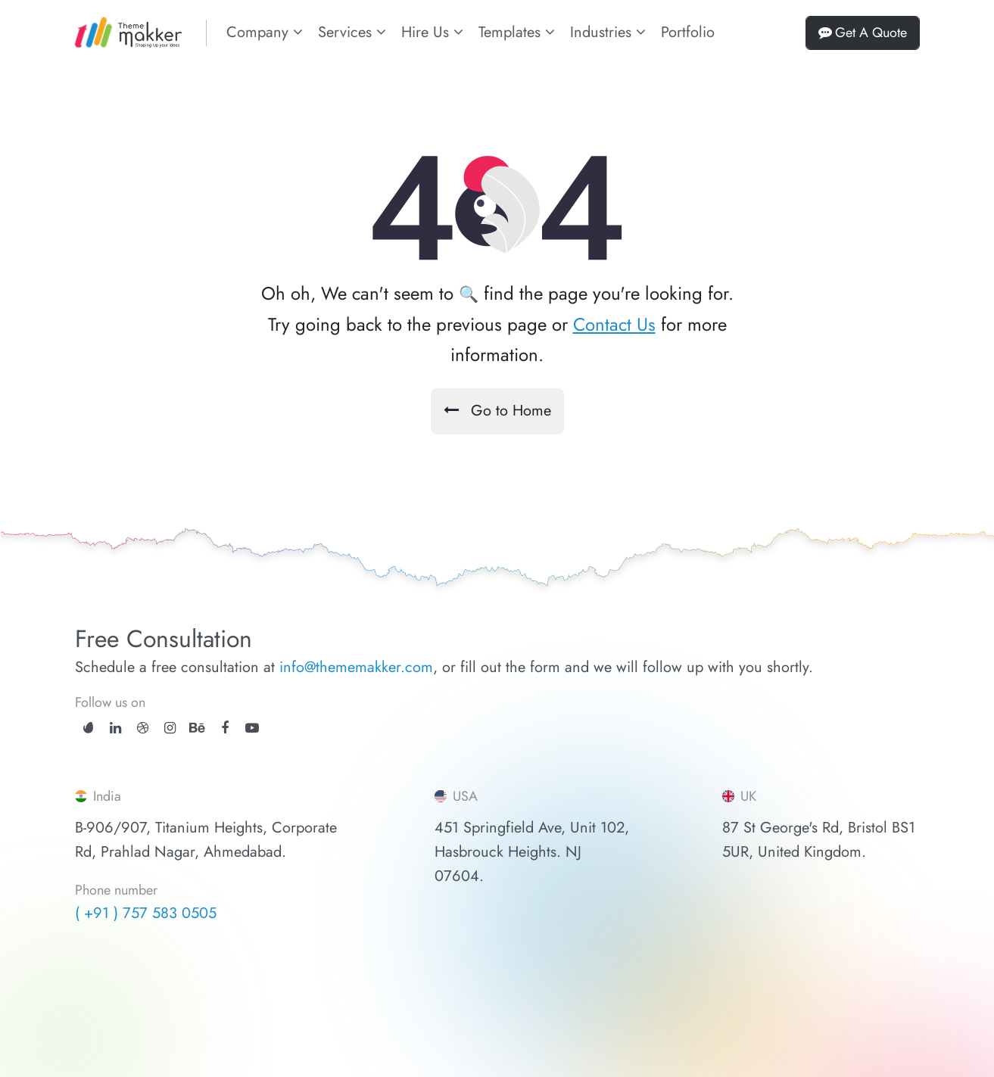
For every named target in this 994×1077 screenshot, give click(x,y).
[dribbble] (142, 728)
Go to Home (497, 411)
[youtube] (252, 728)
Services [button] (352, 32)
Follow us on (110, 702)
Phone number (116, 890)
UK (739, 796)
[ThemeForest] (88, 726)
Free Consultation (163, 638)
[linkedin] (115, 728)
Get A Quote (862, 32)
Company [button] (264, 32)
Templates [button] (516, 32)
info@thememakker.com (356, 667)
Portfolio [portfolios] (688, 32)
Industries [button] (608, 32)
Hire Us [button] (432, 32)
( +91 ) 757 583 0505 (146, 913)
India (98, 796)
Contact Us (614, 324)
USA (456, 796)
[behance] (197, 728)
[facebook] (224, 728)
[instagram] (170, 728)
